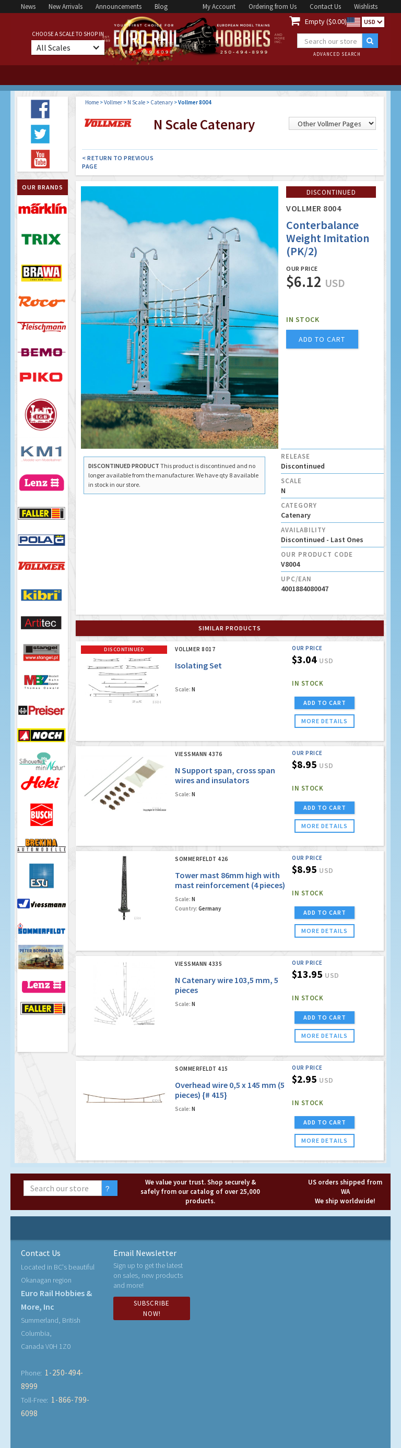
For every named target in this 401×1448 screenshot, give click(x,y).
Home (92, 102)
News (28, 6)
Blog (161, 6)
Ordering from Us (273, 6)
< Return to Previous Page (118, 162)
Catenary (161, 102)
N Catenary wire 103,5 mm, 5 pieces (226, 985)
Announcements (118, 6)
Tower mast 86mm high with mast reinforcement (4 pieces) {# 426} (230, 885)
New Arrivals (65, 6)
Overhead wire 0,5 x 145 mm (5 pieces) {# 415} (230, 1090)
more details (324, 721)
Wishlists (366, 6)
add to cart (322, 339)
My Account (219, 6)
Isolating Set (198, 665)
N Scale (136, 102)
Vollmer (113, 102)
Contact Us (325, 6)
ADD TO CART (324, 703)
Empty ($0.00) (326, 21)
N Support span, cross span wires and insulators (225, 775)
